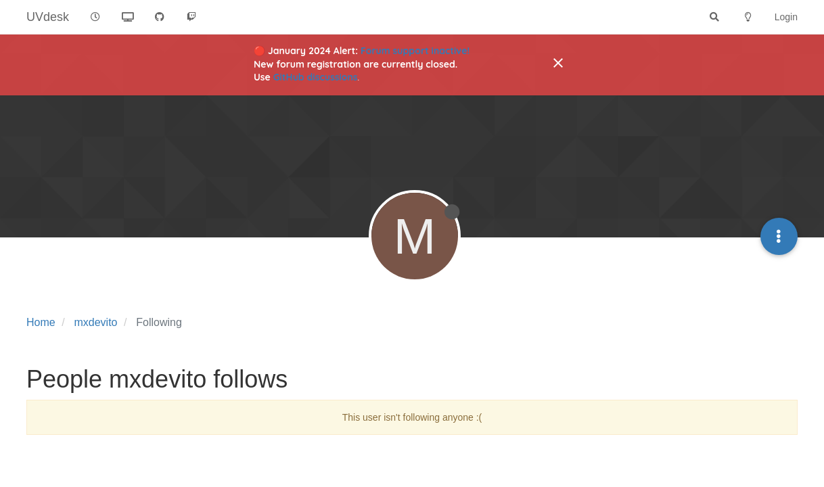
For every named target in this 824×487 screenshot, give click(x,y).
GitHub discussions (315, 77)
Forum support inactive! (415, 51)
